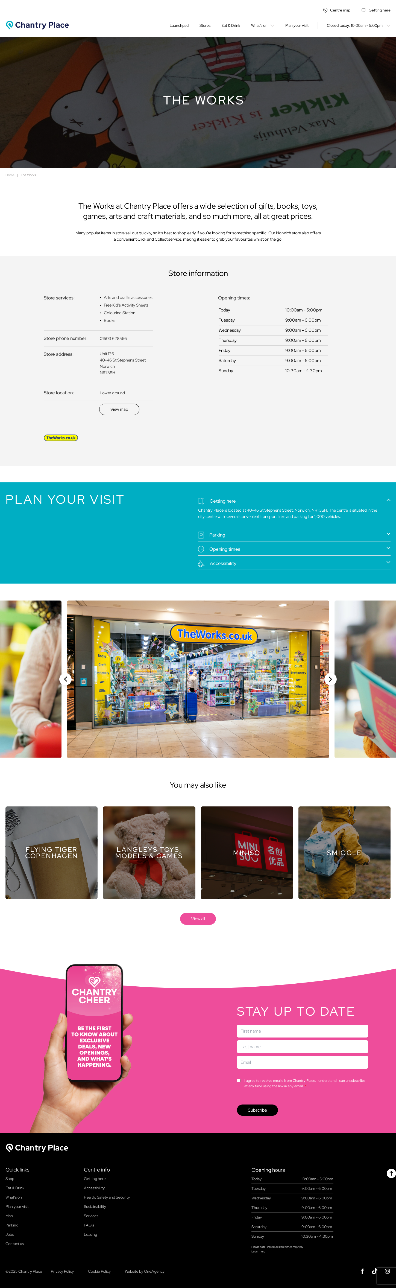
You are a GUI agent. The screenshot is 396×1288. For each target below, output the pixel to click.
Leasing (90, 1234)
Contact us (14, 1243)
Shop (9, 1178)
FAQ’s (89, 1225)
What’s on (259, 25)
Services (91, 1215)
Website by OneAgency (145, 1271)
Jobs (9, 1234)
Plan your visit (297, 25)
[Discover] (119, 409)
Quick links (17, 1170)
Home (9, 175)
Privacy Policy (62, 1271)
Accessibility (94, 1187)
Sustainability (95, 1206)
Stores (205, 25)
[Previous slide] (65, 679)
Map (9, 1215)
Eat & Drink (230, 25)
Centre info (97, 1170)
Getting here (95, 1178)
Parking (11, 1225)
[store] (198, 919)
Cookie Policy (99, 1271)
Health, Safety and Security (107, 1197)
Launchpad (179, 25)
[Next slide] (330, 679)
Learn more (258, 1251)
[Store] (51, 852)
